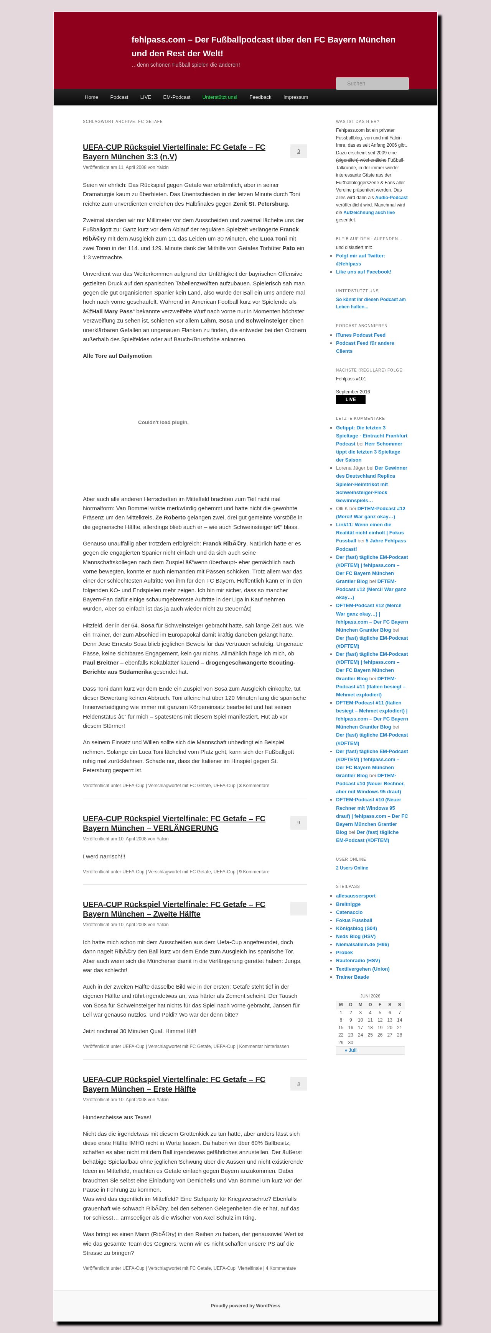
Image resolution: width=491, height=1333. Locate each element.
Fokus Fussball (354, 920)
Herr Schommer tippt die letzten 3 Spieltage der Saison (369, 452)
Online (352, 868)
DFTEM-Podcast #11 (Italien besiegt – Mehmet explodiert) (370, 687)
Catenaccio (349, 912)
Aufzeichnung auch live (369, 212)
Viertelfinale (250, 1268)
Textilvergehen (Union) (363, 969)
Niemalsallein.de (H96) (362, 944)
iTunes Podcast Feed (361, 335)
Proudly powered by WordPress (245, 1305)
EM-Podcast (177, 97)
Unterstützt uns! (220, 97)
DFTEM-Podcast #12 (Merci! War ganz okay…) (371, 589)
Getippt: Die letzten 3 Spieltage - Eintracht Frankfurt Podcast (371, 436)
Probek (344, 952)
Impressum (295, 97)
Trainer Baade (352, 977)
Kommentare (254, 785)
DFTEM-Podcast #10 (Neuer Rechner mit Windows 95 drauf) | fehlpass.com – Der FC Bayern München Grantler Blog (372, 816)
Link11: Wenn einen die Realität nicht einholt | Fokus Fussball (370, 533)
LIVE (145, 97)
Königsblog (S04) (356, 928)
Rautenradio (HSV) (358, 960)
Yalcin (163, 167)
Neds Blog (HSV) (356, 936)
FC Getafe (200, 785)
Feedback (260, 97)
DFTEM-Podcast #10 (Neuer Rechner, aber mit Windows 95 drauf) (370, 783)
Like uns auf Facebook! (363, 272)
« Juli (351, 1050)
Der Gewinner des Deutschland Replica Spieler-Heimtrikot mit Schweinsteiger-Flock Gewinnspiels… (371, 484)
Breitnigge (348, 904)
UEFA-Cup (133, 785)
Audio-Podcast (391, 197)
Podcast (119, 97)
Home (91, 97)
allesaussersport (356, 896)
